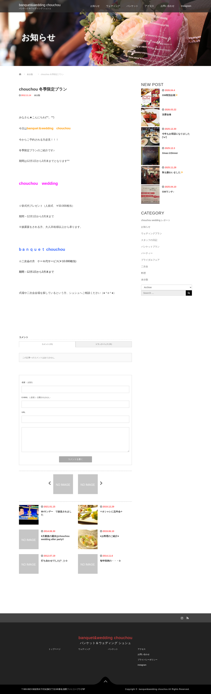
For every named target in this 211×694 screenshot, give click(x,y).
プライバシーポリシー (148, 660)
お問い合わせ (167, 6)
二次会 (144, 266)
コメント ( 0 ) (47, 344)
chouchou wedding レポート (155, 220)
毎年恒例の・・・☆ (110, 560)
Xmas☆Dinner (170, 153)
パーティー (147, 253)
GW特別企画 (170, 95)
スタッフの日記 (149, 240)
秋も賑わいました (172, 172)
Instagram (186, 6)
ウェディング (113, 6)
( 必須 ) (27, 382)
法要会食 (166, 114)
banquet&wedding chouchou (39, 5)
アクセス (149, 6)
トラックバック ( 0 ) (103, 344)
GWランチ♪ (168, 191)
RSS (187, 617)
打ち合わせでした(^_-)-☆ (54, 560)
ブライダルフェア (150, 259)
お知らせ (95, 6)
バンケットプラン (150, 246)
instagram (142, 665)
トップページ (54, 649)
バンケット (132, 6)
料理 (143, 273)
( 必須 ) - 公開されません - (36, 397)
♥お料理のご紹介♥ (109, 536)
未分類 (37, 95)
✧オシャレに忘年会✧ (111, 511)
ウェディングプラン (151, 233)
